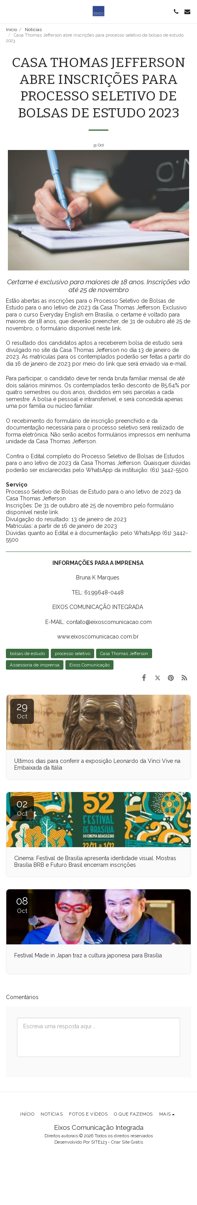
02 (22, 807)
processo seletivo (72, 653)
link (116, 328)
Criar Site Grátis (127, 1142)
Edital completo (50, 456)
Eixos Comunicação (89, 665)
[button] (8, 11)
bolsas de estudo (27, 653)
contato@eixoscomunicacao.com (109, 622)
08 (22, 904)
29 (22, 710)
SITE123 (99, 1142)
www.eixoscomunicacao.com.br (98, 636)
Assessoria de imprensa (34, 665)
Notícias (33, 29)
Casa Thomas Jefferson (124, 653)
